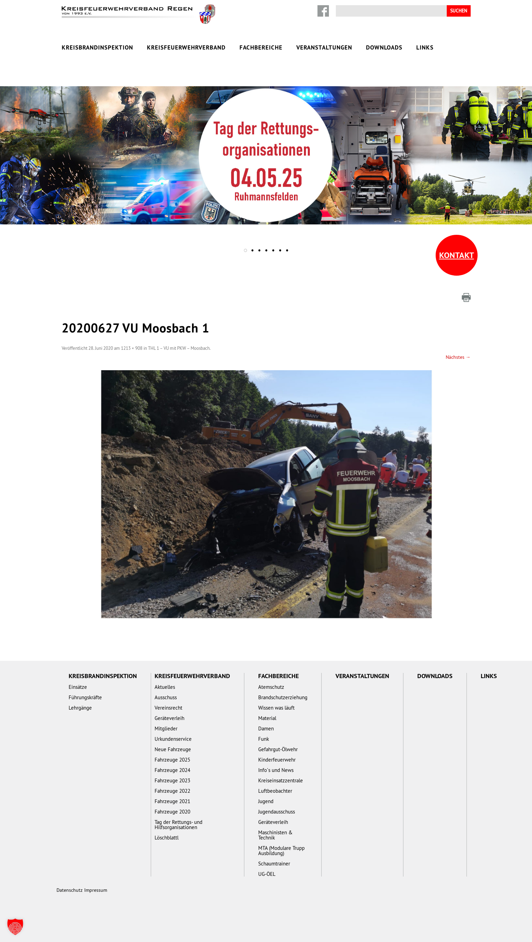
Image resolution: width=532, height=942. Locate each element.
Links (425, 47)
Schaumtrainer (274, 863)
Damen (266, 728)
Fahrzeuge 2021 (172, 801)
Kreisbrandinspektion (97, 47)
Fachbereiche (260, 47)
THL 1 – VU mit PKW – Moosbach (179, 348)
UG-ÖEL (267, 874)
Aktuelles (165, 687)
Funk (263, 739)
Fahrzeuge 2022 (172, 791)
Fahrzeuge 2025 (172, 759)
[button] (15, 927)
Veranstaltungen (324, 47)
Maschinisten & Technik (275, 835)
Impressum (95, 890)
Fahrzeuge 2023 (172, 780)
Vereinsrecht (168, 707)
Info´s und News (276, 770)
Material (267, 718)
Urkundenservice (173, 739)
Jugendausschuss (276, 811)
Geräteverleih (169, 718)
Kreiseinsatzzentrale (280, 780)
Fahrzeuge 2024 (172, 770)
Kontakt (456, 255)
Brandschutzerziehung (282, 697)
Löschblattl (166, 837)
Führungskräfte (85, 697)
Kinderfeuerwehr (277, 759)
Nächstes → (458, 357)
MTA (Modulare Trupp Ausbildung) (281, 850)
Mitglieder (166, 728)
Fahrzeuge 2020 (172, 811)
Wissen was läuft (276, 707)
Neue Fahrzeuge (173, 749)
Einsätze (78, 687)
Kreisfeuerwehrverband (186, 47)
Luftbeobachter (275, 791)
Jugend (265, 801)
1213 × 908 (131, 348)
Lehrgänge (80, 707)
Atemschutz (271, 687)
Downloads (384, 47)
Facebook (323, 11)
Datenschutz (69, 890)
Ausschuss (166, 697)
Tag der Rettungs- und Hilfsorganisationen (178, 824)
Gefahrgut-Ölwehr (278, 749)
